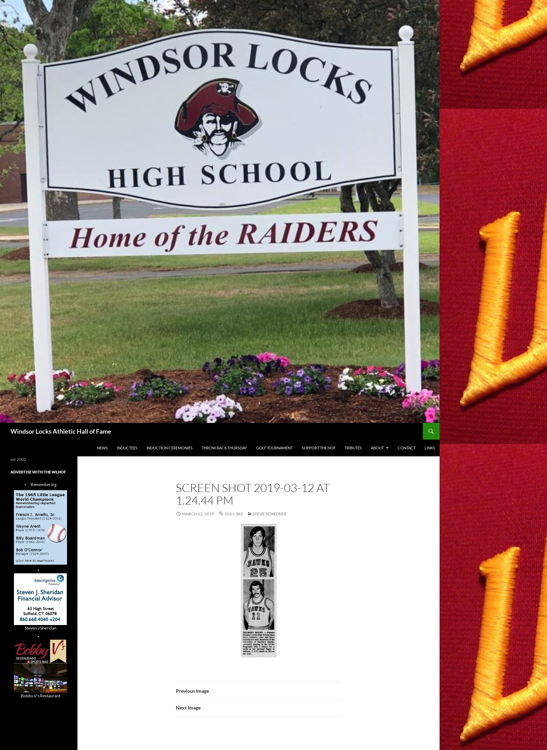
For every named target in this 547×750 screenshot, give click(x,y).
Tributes (353, 448)
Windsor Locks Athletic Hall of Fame (60, 431)
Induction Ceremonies (170, 448)
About (377, 448)
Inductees (127, 448)
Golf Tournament (274, 448)
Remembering (44, 484)
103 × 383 (233, 513)
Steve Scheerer (269, 513)
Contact (406, 448)
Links (430, 448)
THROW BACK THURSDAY (224, 448)
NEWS (102, 448)
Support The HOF (319, 448)
